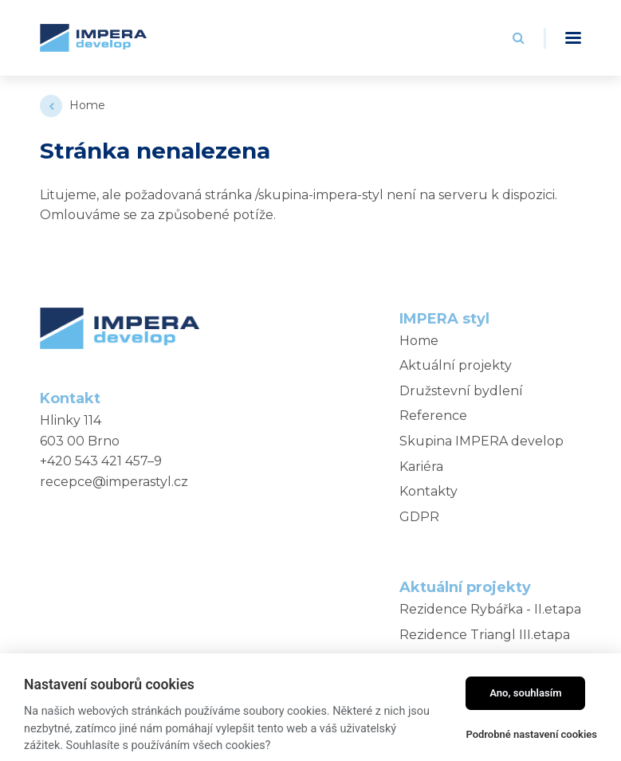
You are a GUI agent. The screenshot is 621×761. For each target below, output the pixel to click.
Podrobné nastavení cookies (531, 734)
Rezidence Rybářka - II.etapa (490, 609)
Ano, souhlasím (525, 693)
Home (87, 105)
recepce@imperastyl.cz (114, 481)
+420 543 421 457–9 (101, 461)
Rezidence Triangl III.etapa (484, 634)
